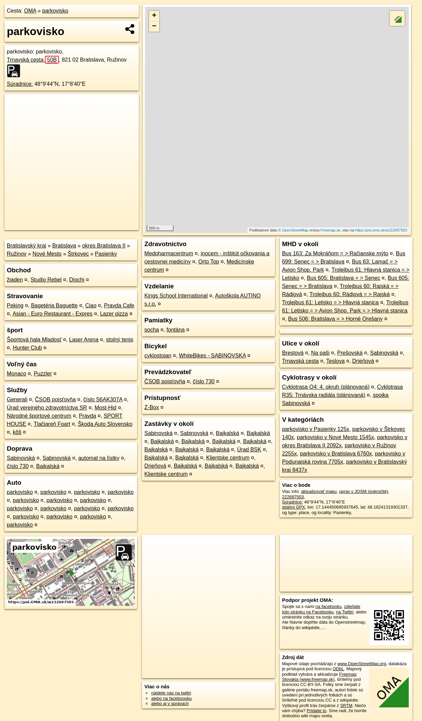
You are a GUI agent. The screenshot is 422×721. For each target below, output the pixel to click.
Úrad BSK (249, 449)
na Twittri (344, 611)
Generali (17, 399)
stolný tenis (119, 339)
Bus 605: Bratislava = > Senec (343, 278)
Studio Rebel (46, 280)
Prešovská (350, 353)
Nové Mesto (47, 254)
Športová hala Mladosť (34, 339)
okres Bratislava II (103, 246)
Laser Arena (83, 339)
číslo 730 (18, 466)
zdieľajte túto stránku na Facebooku (321, 609)
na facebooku (328, 606)
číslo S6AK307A (103, 399)
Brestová (293, 353)
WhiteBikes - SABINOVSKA (212, 355)
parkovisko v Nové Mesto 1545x (335, 437)
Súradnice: (20, 84)
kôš (17, 432)
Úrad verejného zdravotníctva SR (47, 408)
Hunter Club (27, 348)
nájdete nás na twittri (171, 692)
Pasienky (106, 254)
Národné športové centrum (39, 416)
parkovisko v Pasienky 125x (315, 429)
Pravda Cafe (119, 305)
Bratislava (64, 246)
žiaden (15, 280)
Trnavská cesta (33, 60)
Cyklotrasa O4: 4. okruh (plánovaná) (326, 387)
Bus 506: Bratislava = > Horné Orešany (335, 319)
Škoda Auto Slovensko (105, 424)
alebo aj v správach (170, 703)
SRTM (346, 705)
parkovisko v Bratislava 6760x (336, 453)
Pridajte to (316, 710)
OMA (30, 11)
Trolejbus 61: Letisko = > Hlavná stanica (330, 302)
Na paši (320, 353)
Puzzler (43, 373)
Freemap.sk (330, 230)
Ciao (90, 305)
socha (151, 330)
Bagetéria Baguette (54, 305)
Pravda (87, 416)
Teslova (335, 361)
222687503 (293, 496)
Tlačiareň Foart (52, 424)
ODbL (338, 668)
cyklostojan (157, 355)
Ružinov (17, 254)
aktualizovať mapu (319, 491)
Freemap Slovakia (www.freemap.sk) (319, 677)
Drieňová (155, 466)
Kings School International (176, 296)
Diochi (76, 280)
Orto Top (208, 262)
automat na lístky (98, 458)
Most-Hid (105, 408)
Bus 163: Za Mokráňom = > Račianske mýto (335, 253)
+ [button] (154, 16)
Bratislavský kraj (26, 246)
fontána (175, 330)
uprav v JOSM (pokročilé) (363, 491)
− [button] (154, 26)
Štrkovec (78, 254)
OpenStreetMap (295, 230)
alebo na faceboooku (171, 698)
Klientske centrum (227, 458)
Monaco (16, 373)
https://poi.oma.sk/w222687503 (381, 230)
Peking (15, 305)
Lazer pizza (114, 314)
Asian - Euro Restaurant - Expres (53, 314)
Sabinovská (21, 458)
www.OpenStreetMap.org (362, 663)
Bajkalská (47, 466)
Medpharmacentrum (168, 253)
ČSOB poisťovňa (55, 399)
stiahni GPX (293, 507)
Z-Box (151, 407)
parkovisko (55, 11)
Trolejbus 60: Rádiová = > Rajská (349, 294)
